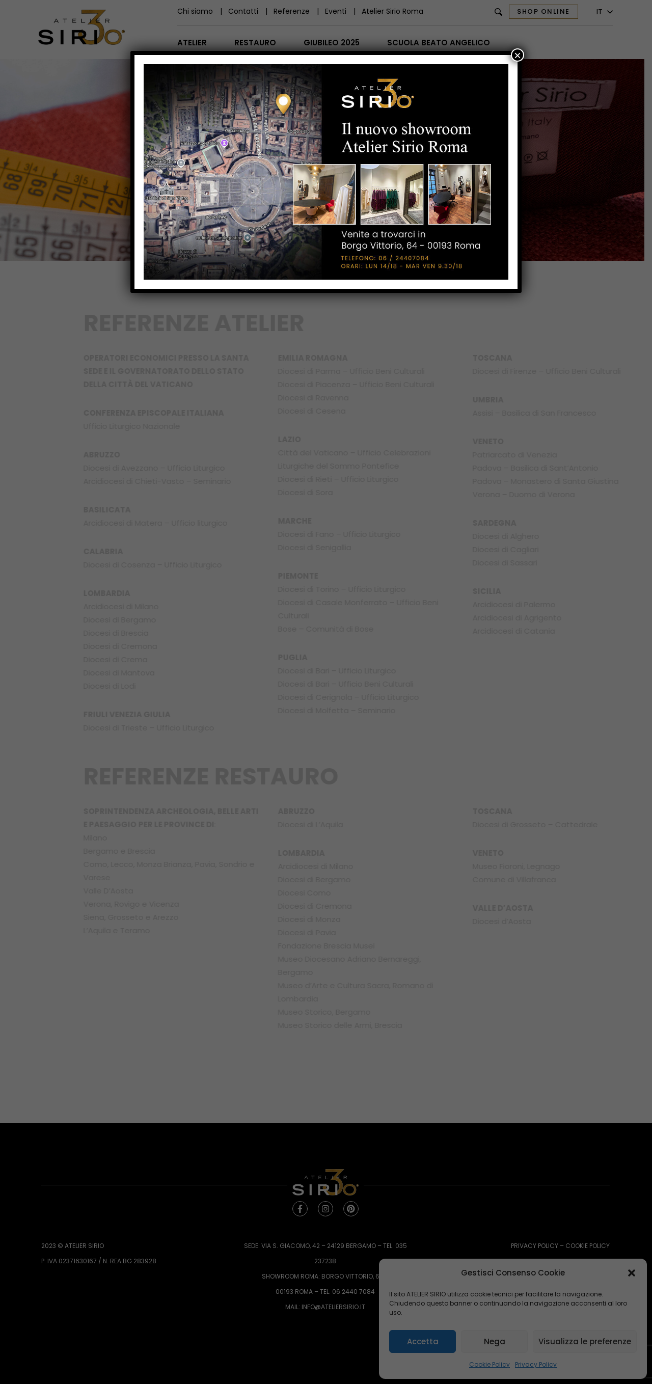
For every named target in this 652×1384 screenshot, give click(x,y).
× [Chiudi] (517, 55)
